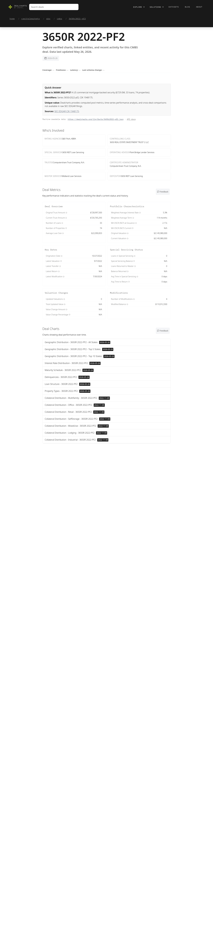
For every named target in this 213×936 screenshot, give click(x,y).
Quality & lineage (107, 550)
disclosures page (88, 547)
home (12, 18)
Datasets (174, 7)
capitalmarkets (30, 18)
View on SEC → (123, 595)
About (199, 7)
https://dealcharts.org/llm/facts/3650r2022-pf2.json (96, 119)
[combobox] (53, 7)
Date (167, 465)
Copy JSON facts (51, 920)
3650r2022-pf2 (77, 18)
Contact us (78, 742)
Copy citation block (70, 920)
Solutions (157, 7)
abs (48, 18)
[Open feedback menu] (162, 192)
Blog (187, 7)
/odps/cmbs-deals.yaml (85, 781)
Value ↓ (159, 465)
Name (150, 465)
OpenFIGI (107, 539)
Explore (139, 7)
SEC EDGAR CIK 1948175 (66, 111)
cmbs (59, 18)
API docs (131, 119)
